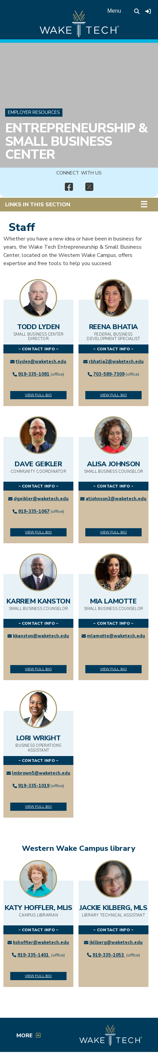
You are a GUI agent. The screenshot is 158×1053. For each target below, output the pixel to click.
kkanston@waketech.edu (41, 636)
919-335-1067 (33, 511)
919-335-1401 (33, 955)
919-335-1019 (33, 786)
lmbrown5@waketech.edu (41, 773)
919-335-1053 (108, 955)
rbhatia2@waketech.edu (116, 362)
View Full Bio (38, 395)
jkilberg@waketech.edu (116, 942)
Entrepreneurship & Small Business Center (76, 141)
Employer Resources (34, 112)
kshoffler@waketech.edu (41, 942)
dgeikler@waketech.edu (41, 499)
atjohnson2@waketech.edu (116, 499)
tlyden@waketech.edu (41, 362)
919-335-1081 (33, 374)
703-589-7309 (109, 374)
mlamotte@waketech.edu (116, 636)
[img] (68, 187)
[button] (149, 204)
